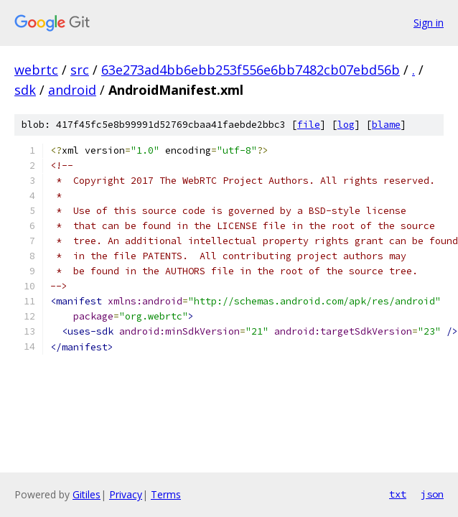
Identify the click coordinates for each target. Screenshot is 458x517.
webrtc (36, 69)
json (432, 494)
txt (397, 494)
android (72, 89)
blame (386, 124)
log (346, 124)
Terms (166, 494)
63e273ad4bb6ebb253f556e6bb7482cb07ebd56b (250, 69)
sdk (25, 89)
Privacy (125, 494)
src (79, 69)
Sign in (428, 22)
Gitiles (87, 494)
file (308, 124)
